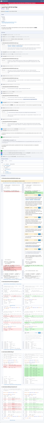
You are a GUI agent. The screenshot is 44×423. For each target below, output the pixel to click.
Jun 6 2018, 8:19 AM (16, 119)
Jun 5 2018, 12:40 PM (18, 91)
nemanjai (13, 36)
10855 (3, 44)
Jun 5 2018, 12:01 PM (16, 75)
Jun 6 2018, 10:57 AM (15, 137)
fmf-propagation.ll (8, 169)
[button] (43, 1)
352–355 (4, 123)
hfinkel (4, 18)
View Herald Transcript (18, 36)
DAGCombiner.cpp (7, 165)
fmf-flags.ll (6, 171)
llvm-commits (13, 156)
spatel (4, 17)
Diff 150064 (16, 102)
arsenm (4, 19)
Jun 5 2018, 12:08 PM (16, 84)
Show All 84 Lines (12, 384)
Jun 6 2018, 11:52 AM (27, 156)
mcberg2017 (7, 11)
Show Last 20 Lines (19, 279)
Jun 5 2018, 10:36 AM (18, 56)
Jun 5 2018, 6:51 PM (22, 102)
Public (8, 8)
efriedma (4, 91)
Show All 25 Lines (12, 420)
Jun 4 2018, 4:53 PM (17, 34)
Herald (4, 36)
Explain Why (33, 152)
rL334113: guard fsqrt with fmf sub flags (8, 22)
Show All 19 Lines (12, 305)
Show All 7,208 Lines (12, 279)
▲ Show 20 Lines (6, 279)
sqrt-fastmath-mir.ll (8, 172)
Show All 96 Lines (12, 349)
